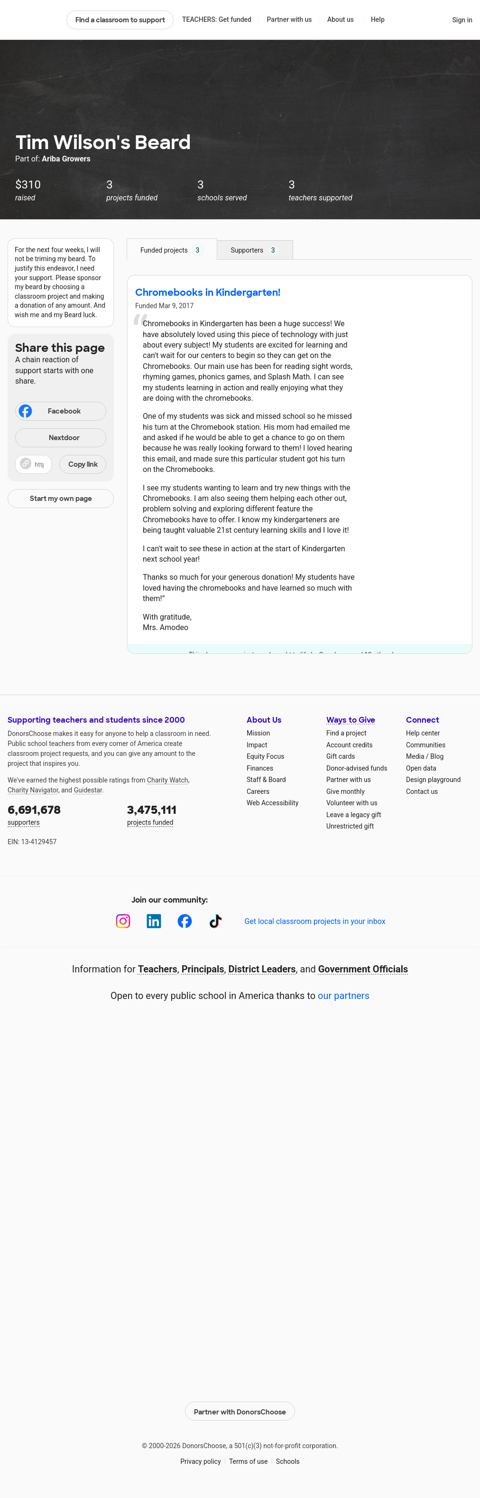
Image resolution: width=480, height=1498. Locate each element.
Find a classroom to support (120, 20)
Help (378, 19)
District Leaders (262, 969)
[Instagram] (123, 921)
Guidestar (88, 790)
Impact (257, 745)
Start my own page (61, 498)
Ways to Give (350, 720)
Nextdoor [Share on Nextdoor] (49, 438)
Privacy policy (200, 1460)
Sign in (462, 20)
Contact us (422, 791)
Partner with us (289, 19)
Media (415, 756)
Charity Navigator (33, 790)
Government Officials (363, 969)
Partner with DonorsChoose (240, 1409)
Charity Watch (167, 780)
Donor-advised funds (357, 768)
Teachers (157, 969)
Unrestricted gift (350, 826)
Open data (421, 768)
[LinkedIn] (153, 921)
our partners (343, 995)
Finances (260, 768)
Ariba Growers (66, 158)
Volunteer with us (352, 803)
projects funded (180, 814)
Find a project (346, 733)
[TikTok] (215, 921)
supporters (61, 814)
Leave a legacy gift (353, 815)
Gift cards (340, 756)
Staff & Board (266, 779)
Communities (425, 745)
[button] (60, 464)
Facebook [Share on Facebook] (49, 412)
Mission (258, 733)
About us (340, 19)
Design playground (433, 779)
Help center (423, 733)
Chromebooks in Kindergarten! (207, 292)
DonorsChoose (33, 19)
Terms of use (248, 1460)
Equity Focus (265, 756)
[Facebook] (184, 921)
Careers (258, 791)
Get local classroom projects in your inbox (314, 921)
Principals (203, 969)
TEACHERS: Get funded (216, 19)
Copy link (83, 464)
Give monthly (345, 791)
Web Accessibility (272, 803)
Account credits (349, 745)
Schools (288, 1460)
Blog (436, 756)
